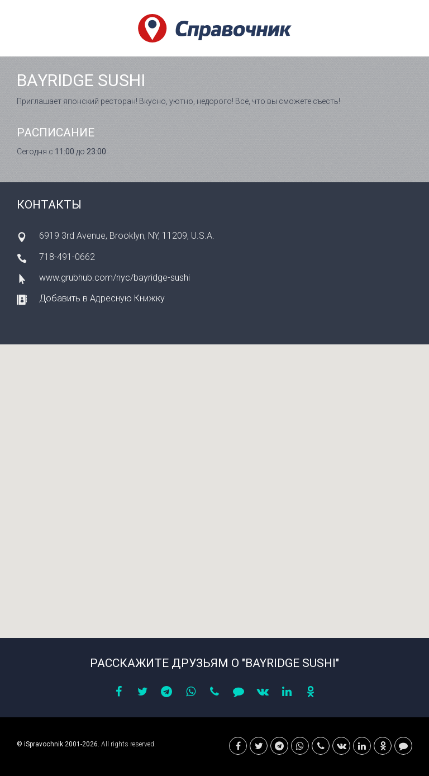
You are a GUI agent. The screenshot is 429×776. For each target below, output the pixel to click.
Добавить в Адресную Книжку (102, 298)
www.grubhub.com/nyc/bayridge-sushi (114, 277)
